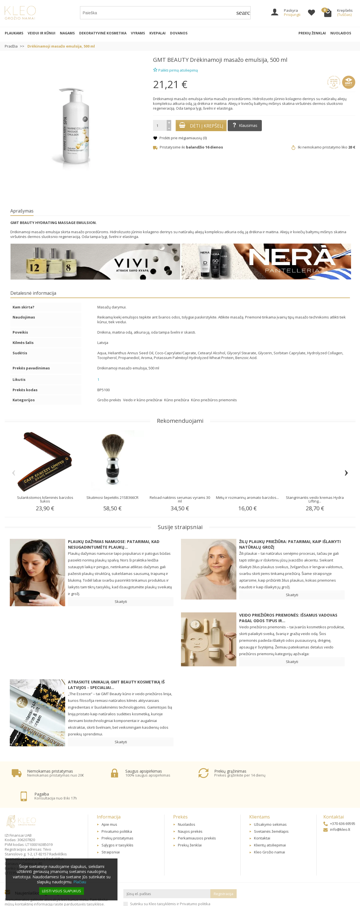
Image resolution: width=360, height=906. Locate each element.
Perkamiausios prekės (197, 816)
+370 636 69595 (339, 801)
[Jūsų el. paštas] (166, 872)
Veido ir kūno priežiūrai (143, 399)
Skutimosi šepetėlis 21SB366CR (112, 497)
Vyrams (138, 33)
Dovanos (178, 33)
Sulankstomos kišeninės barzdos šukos (45, 499)
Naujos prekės (190, 809)
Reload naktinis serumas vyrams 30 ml (180, 499)
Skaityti (121, 601)
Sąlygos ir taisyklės (117, 823)
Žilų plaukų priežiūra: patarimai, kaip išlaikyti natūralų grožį (290, 544)
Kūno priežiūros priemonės (214, 399)
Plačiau (79, 881)
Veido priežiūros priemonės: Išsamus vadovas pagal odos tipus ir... (288, 617)
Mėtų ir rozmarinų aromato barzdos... (247, 497)
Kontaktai (262, 816)
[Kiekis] (160, 125)
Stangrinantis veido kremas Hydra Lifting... (315, 499)
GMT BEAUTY (171, 59)
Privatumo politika (117, 809)
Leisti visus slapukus (61, 890)
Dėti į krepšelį (201, 125)
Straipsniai (111, 830)
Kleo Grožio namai (269, 830)
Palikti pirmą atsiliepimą (175, 69)
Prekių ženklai (312, 33)
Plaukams (14, 33)
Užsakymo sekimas (270, 803)
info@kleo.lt (336, 808)
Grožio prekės (109, 399)
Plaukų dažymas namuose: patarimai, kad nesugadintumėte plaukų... (113, 544)
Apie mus (109, 803)
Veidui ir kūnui (41, 33)
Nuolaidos (340, 33)
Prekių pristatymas (117, 816)
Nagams (67, 33)
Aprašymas (22, 211)
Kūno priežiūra (177, 399)
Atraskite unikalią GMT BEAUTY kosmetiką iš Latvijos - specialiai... (116, 684)
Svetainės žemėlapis (271, 809)
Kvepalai (157, 33)
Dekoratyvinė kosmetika (102, 33)
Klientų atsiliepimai (270, 823)
